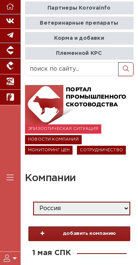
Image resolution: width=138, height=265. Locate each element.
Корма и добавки (79, 38)
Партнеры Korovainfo (78, 8)
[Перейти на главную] (10, 7)
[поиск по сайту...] (71, 69)
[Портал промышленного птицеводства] (10, 66)
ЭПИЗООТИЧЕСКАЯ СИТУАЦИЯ (63, 129)
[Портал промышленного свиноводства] (10, 51)
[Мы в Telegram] (10, 36)
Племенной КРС (79, 53)
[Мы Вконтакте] (10, 21)
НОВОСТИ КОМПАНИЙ (53, 139)
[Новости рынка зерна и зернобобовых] (10, 97)
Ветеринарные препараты (79, 23)
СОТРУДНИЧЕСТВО (101, 150)
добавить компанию (74, 235)
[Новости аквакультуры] (10, 82)
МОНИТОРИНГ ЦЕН (49, 150)
